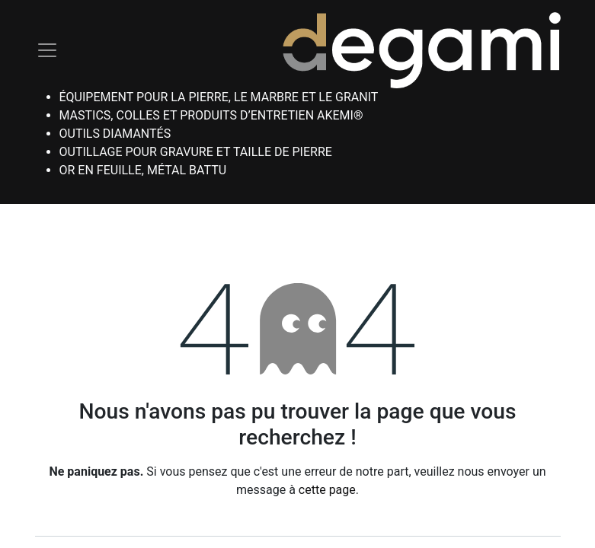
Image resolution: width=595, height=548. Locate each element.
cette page (327, 490)
